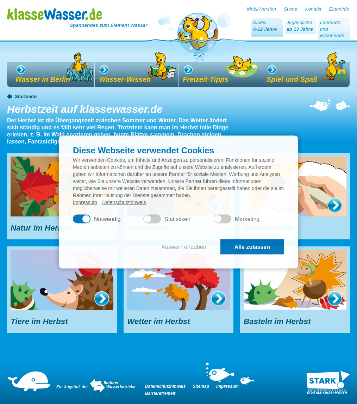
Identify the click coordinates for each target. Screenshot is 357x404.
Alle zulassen (252, 247)
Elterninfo (339, 9)
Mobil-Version (261, 9)
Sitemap (201, 386)
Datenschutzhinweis (124, 202)
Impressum (85, 202)
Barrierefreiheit (160, 393)
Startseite (26, 96)
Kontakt (313, 9)
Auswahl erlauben (183, 247)
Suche (291, 9)
